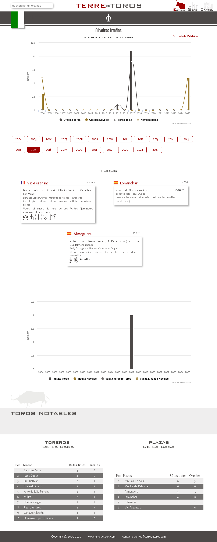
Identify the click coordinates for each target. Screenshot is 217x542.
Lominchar (129, 183)
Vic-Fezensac (38, 183)
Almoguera (83, 234)
